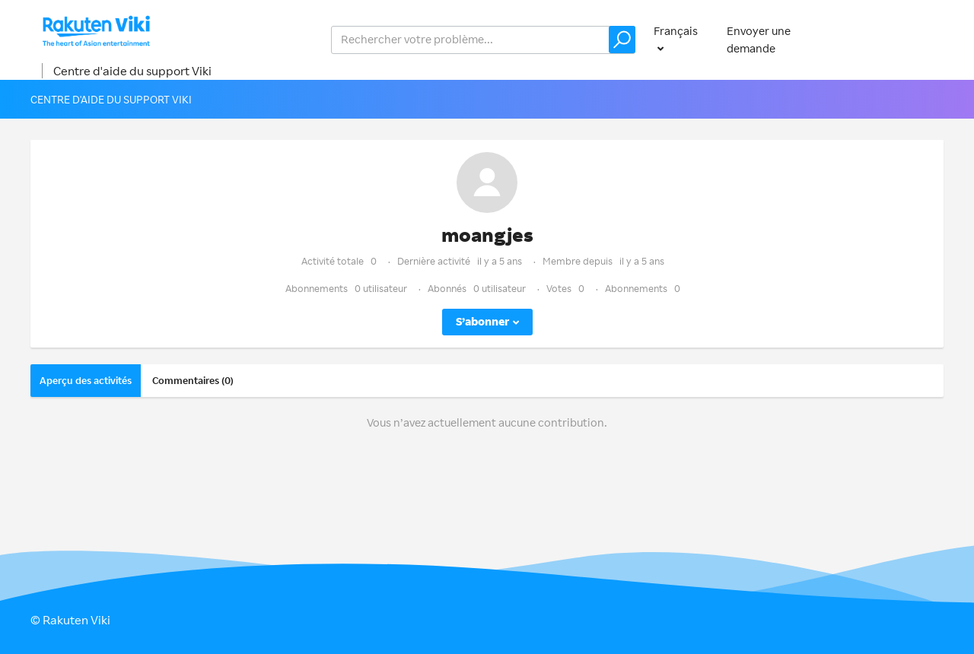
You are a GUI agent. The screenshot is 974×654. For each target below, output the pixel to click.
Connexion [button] (900, 39)
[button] (622, 39)
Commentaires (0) (193, 380)
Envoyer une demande (759, 40)
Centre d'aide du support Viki (132, 70)
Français (676, 31)
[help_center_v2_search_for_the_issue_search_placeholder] (483, 40)
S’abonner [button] (482, 321)
